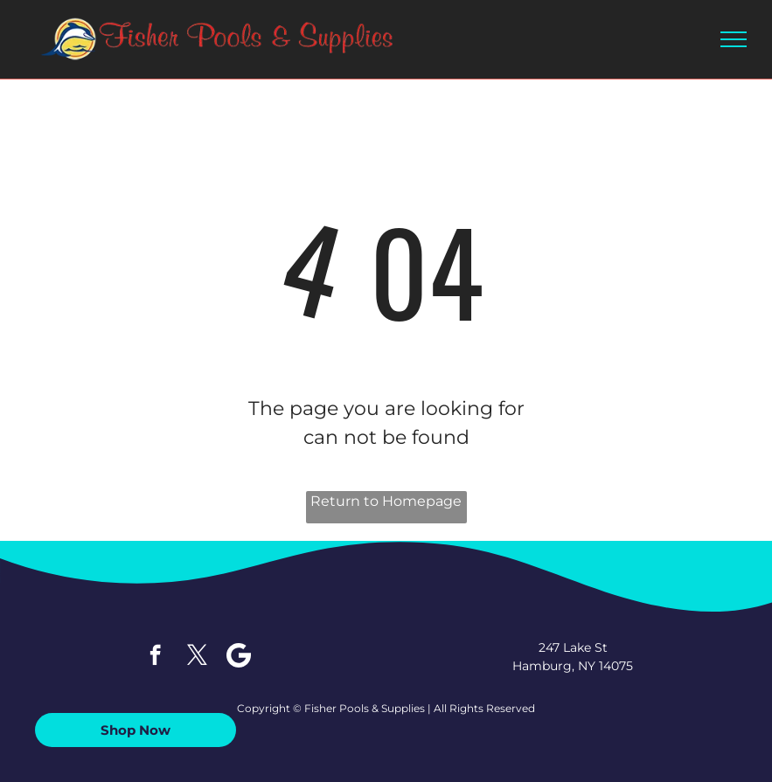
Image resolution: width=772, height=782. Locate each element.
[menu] (733, 39)
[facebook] (155, 657)
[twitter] (197, 657)
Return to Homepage (386, 501)
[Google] (239, 657)
